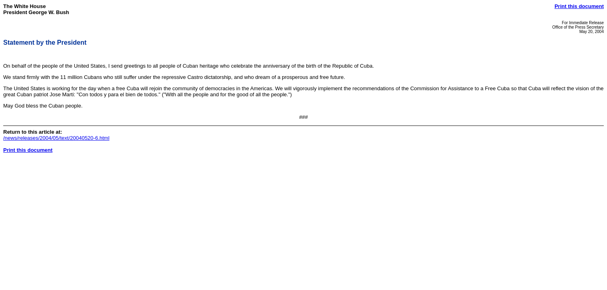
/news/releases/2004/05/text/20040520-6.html (56, 138)
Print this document (579, 6)
